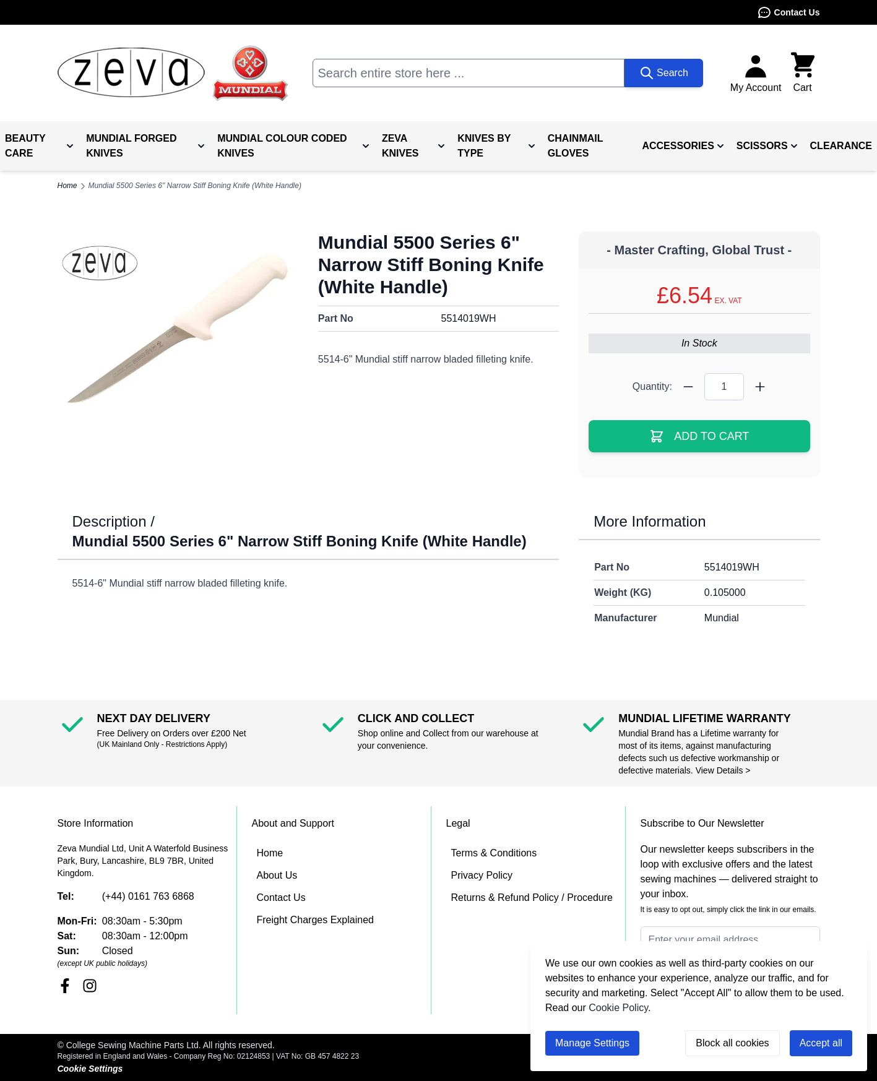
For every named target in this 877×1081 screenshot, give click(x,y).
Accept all (821, 1043)
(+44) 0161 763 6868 (148, 896)
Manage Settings (592, 1043)
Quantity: (652, 386)
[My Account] (756, 73)
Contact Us (788, 12)
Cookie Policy (618, 1007)
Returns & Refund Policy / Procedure (532, 897)
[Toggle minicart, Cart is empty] (802, 73)
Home (270, 853)
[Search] (663, 73)
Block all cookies (732, 1043)
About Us (277, 875)
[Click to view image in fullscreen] (178, 332)
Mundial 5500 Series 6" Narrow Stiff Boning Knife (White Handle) (195, 185)
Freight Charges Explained (315, 920)
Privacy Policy (482, 875)
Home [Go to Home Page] (67, 185)
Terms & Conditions (494, 853)
